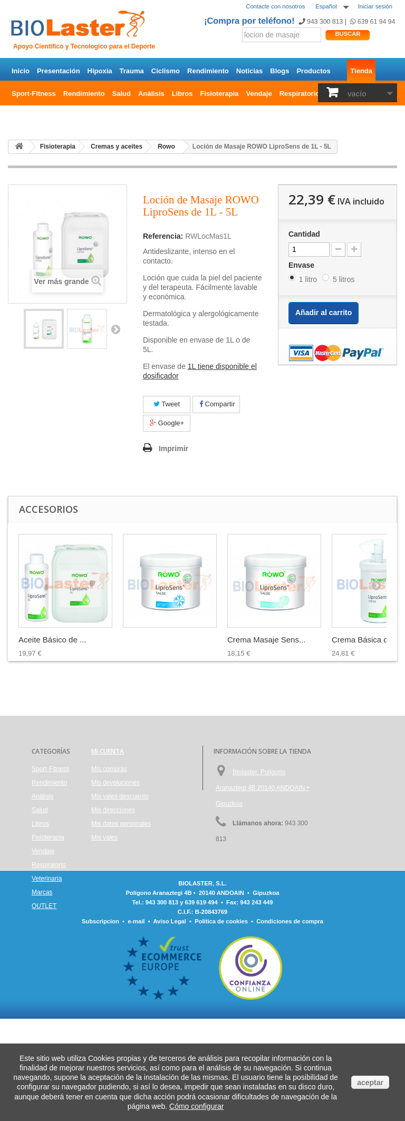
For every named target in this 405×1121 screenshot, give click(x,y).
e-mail (136, 1023)
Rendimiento (208, 71)
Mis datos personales (121, 823)
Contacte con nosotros (275, 6)
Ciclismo (165, 71)
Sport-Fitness (34, 94)
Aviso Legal (169, 1023)
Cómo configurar (196, 1106)
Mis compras (109, 769)
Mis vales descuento (120, 796)
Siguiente (115, 329)
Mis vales (104, 837)
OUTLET (25, 116)
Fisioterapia (219, 94)
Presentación (58, 71)
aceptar (370, 1082)
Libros (182, 94)
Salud (121, 94)
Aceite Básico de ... (52, 639)
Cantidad (304, 234)
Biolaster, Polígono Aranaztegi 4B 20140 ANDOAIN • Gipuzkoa (262, 787)
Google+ (167, 423)
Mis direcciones (113, 810)
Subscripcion (100, 1023)
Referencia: (163, 236)
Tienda (361, 71)
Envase (302, 265)
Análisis (151, 94)
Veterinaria (47, 878)
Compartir (217, 404)
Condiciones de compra (289, 1023)
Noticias (249, 71)
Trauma (132, 71)
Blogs (279, 71)
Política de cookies (221, 1023)
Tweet (166, 404)
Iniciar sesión (375, 6)
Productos (313, 71)
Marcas (42, 892)
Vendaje (259, 94)
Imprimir (173, 448)
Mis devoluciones (115, 782)
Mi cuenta (107, 751)
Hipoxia (100, 71)
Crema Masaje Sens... (266, 639)
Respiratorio (299, 94)
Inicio (21, 71)
